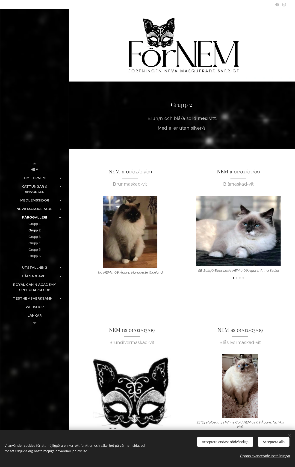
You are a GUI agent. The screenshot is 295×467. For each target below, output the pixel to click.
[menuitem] (34, 169)
